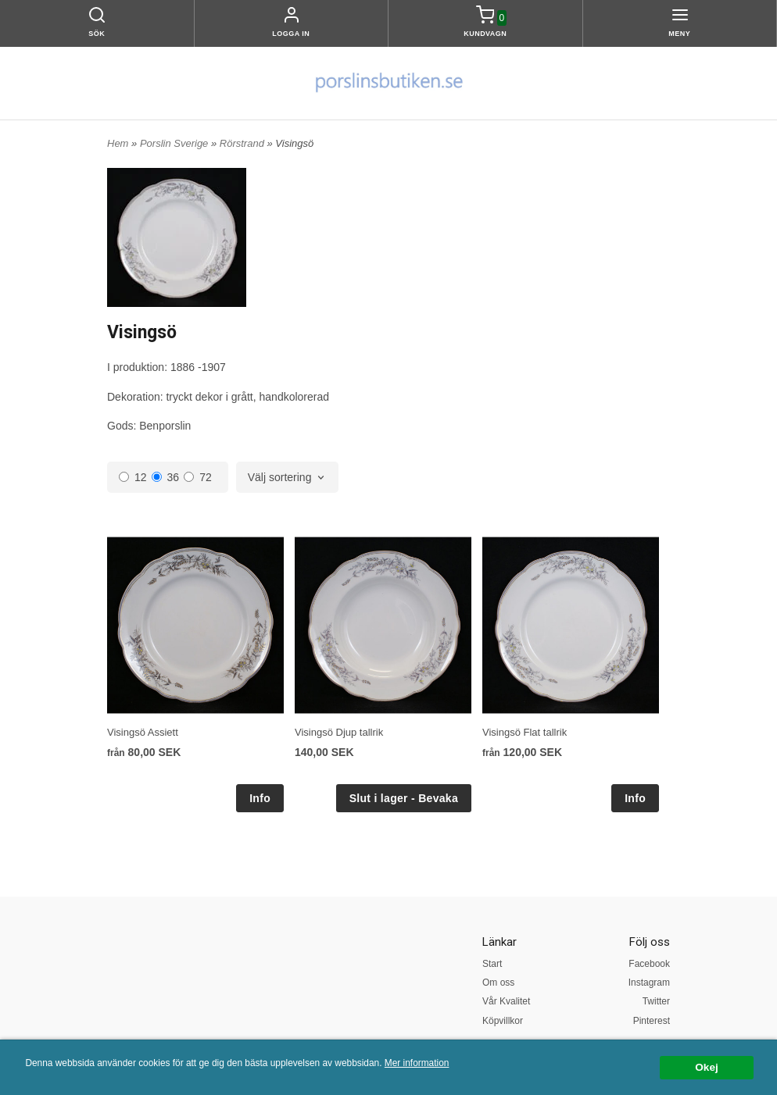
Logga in (291, 33)
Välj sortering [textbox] (280, 477)
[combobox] (288, 478)
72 (198, 477)
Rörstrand (243, 143)
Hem (117, 143)
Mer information (417, 1063)
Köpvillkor (502, 1020)
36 (166, 477)
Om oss (498, 982)
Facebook (649, 963)
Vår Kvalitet (506, 1001)
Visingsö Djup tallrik (339, 732)
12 (133, 477)
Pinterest (651, 1020)
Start (492, 963)
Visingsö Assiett (142, 732)
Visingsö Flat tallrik (524, 732)
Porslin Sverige (175, 143)
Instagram (649, 982)
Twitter (656, 1001)
